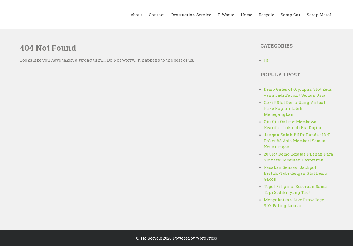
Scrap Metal (319, 14)
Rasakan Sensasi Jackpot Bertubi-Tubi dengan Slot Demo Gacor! (295, 173)
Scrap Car (290, 14)
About (136, 14)
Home (246, 14)
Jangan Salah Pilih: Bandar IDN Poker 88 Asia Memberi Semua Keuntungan (297, 140)
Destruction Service (191, 14)
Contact (157, 14)
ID (266, 60)
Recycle (266, 14)
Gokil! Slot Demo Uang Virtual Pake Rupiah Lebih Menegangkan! (294, 108)
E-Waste (226, 14)
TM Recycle (151, 238)
